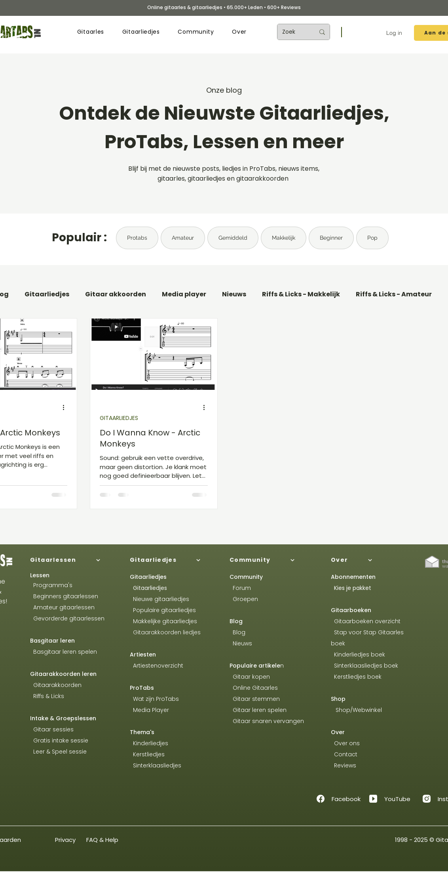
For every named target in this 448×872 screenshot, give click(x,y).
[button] (91, 32)
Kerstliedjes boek (356, 677)
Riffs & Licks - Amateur (394, 294)
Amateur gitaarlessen (62, 607)
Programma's (51, 585)
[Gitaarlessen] (73, 560)
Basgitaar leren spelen (63, 652)
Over (338, 732)
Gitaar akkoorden (115, 294)
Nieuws (234, 294)
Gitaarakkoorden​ (56, 685)
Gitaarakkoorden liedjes (165, 632)
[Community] (273, 560)
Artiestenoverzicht (156, 666)
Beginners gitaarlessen (64, 596)
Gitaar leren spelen (258, 710)
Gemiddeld (232, 238)
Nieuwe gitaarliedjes (159, 599)
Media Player (151, 710)
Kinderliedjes (149, 743)
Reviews (344, 765)
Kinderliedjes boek (358, 654)
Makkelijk (283, 238)
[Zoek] (292, 32)
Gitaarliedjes (47, 294)
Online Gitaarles (255, 688)
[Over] (374, 560)
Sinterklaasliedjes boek (365, 666)
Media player (184, 294)
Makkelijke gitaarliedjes (163, 621)
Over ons (345, 743)
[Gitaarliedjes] (173, 560)
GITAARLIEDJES (119, 418)
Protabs (137, 238)
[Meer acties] (66, 407)
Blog (236, 621)
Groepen (244, 599)
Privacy (65, 840)
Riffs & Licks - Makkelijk (301, 294)
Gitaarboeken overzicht (366, 621)
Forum (240, 588)
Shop (338, 699)
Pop (372, 238)
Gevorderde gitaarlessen (67, 618)
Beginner (331, 238)
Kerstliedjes (147, 754)
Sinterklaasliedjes (155, 765)
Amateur (183, 238)
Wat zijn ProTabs (154, 699)
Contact (344, 754)
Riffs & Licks (47, 696)
